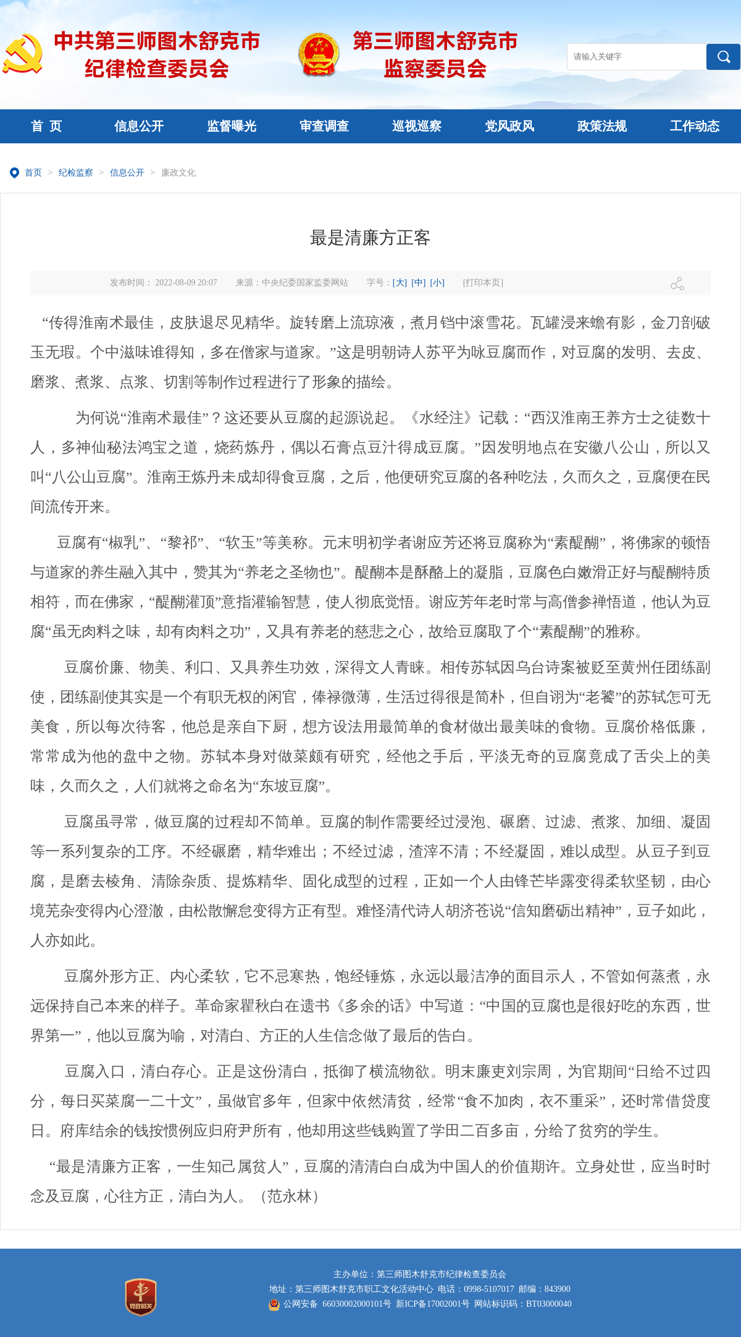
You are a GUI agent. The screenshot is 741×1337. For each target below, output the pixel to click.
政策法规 (602, 126)
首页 (33, 172)
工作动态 (694, 126)
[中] (418, 282)
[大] (400, 282)
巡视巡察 (417, 126)
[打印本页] (483, 282)
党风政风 (509, 126)
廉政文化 (178, 172)
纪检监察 (76, 172)
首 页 (46, 126)
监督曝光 (231, 126)
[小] (437, 282)
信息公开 (139, 126)
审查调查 (324, 126)
